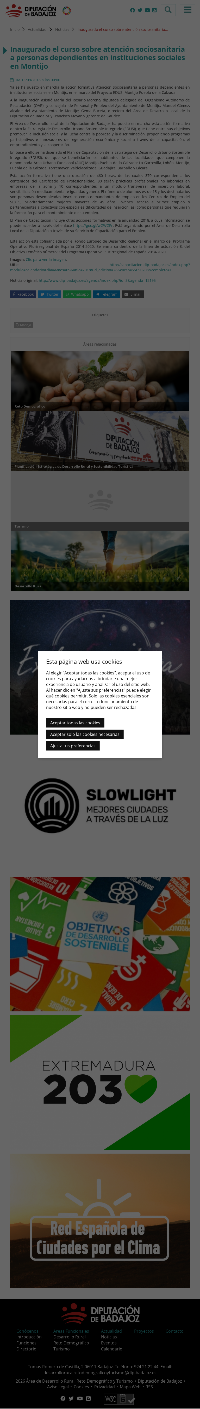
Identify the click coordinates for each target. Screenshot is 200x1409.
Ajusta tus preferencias (73, 746)
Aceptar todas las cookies (75, 723)
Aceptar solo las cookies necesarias (85, 734)
